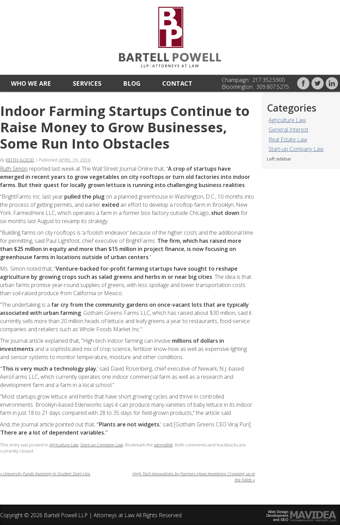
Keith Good (20, 160)
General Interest (288, 129)
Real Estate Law (288, 139)
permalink (163, 445)
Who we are (31, 83)
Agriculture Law (287, 120)
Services (87, 83)
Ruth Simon (14, 168)
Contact (177, 83)
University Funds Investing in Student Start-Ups (45, 474)
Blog (131, 83)
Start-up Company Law (296, 149)
